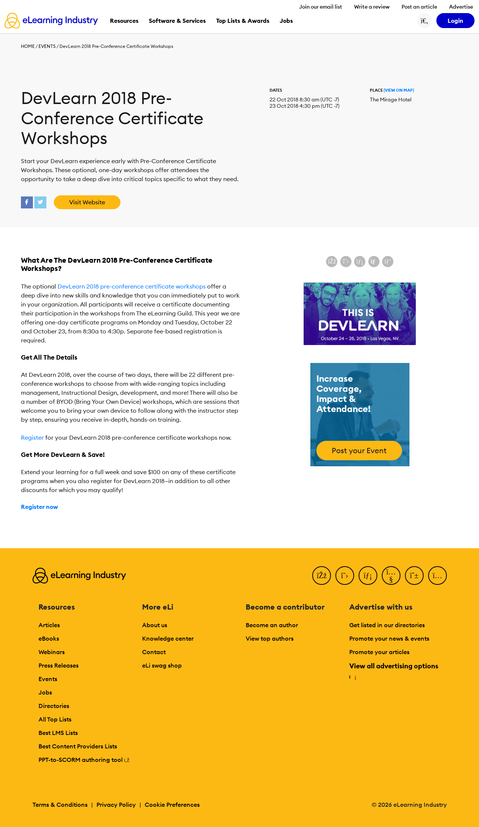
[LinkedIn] (368, 575)
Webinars (52, 652)
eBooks (49, 638)
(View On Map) (399, 90)
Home (28, 46)
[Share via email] (374, 261)
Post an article (419, 6)
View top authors (270, 638)
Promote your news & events (389, 638)
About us (154, 625)
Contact (154, 652)
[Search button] (424, 20)
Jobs (45, 692)
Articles (49, 625)
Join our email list (320, 6)
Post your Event (359, 450)
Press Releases (59, 665)
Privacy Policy (116, 804)
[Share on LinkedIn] (359, 261)
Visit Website (87, 202)
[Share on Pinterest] (387, 261)
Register (32, 437)
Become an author (272, 625)
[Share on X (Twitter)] (345, 261)
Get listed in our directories (387, 625)
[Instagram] (437, 575)
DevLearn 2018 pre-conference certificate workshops (132, 286)
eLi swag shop (162, 665)
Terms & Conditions (60, 804)
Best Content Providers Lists (78, 746)
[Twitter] (344, 575)
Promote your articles (379, 652)
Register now (39, 506)
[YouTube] (391, 575)
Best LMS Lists (58, 732)
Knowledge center (168, 638)
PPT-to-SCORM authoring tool (84, 759)
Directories (54, 705)
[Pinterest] (414, 575)
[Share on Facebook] (331, 261)
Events (47, 46)
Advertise (461, 6)
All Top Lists (55, 719)
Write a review (372, 6)
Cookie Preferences (172, 804)
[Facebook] (321, 575)
